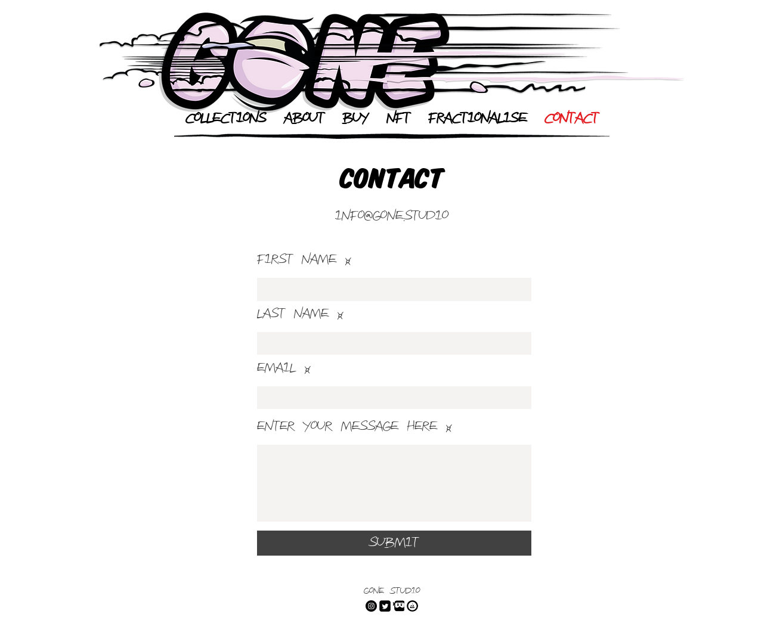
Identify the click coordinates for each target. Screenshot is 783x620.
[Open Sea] (412, 606)
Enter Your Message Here (347, 427)
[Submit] (394, 543)
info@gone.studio (391, 216)
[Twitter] (385, 606)
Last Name (293, 314)
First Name (296, 260)
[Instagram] (371, 606)
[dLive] (398, 606)
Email (276, 368)
